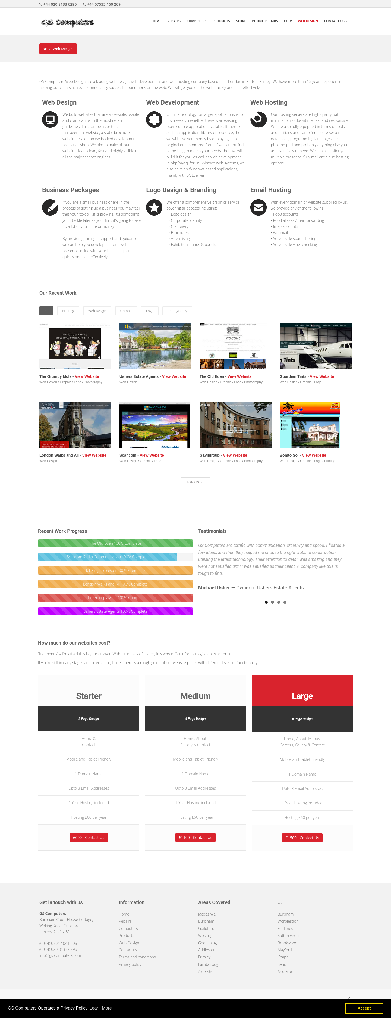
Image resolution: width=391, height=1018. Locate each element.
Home (156, 21)
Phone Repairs (265, 21)
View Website (87, 376)
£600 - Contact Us (88, 837)
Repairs (174, 21)
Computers (196, 21)
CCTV (288, 21)
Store (241, 21)
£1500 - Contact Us (302, 837)
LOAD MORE (195, 482)
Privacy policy (130, 964)
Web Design (308, 21)
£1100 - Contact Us (195, 837)
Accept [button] (364, 1008)
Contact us (128, 949)
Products (221, 21)
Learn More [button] (101, 1008)
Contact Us (336, 21)
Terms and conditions (137, 957)
